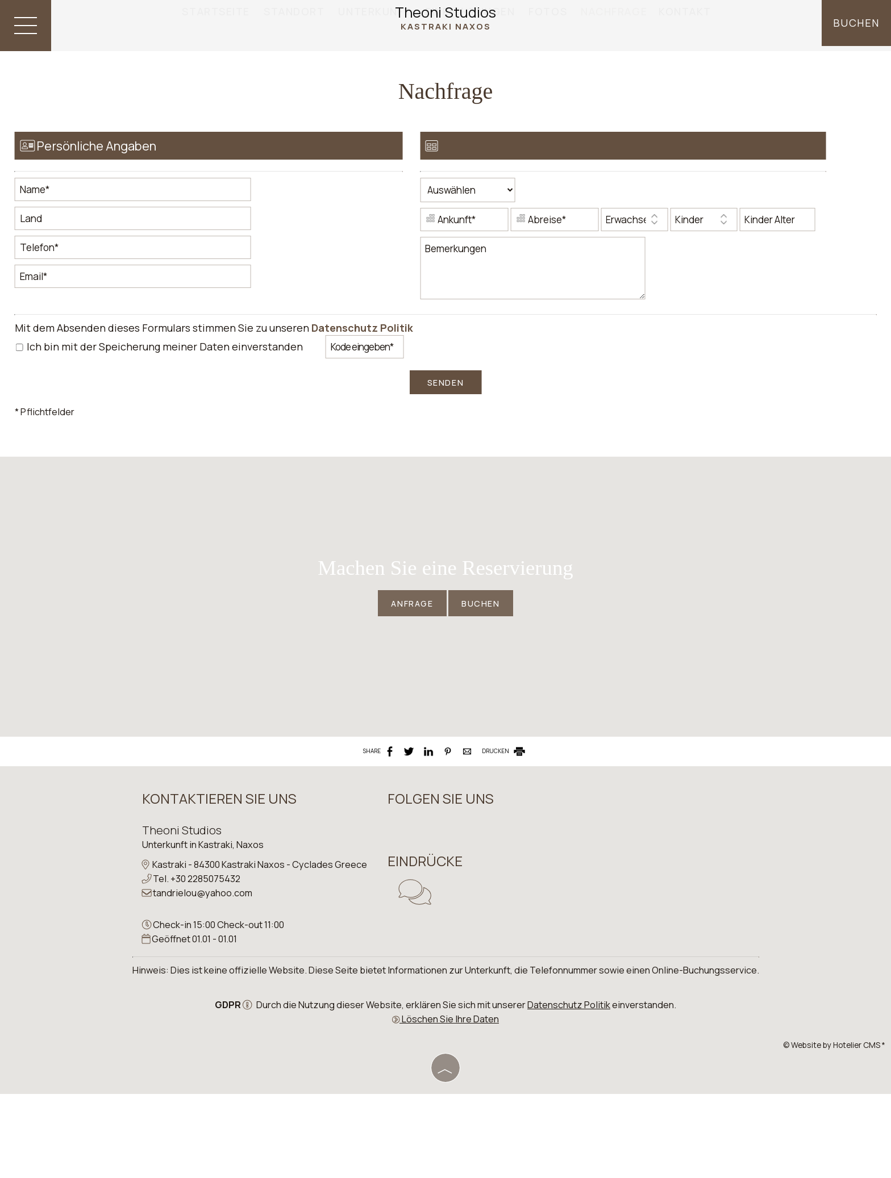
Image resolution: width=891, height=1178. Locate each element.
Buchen (855, 25)
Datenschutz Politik (364, 355)
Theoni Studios (445, 18)
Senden (445, 410)
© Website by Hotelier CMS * (834, 1130)
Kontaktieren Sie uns (221, 865)
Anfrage (408, 651)
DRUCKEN (504, 814)
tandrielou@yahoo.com (204, 974)
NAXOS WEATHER (621, 900)
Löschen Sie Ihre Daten (445, 1103)
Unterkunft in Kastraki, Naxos (204, 911)
